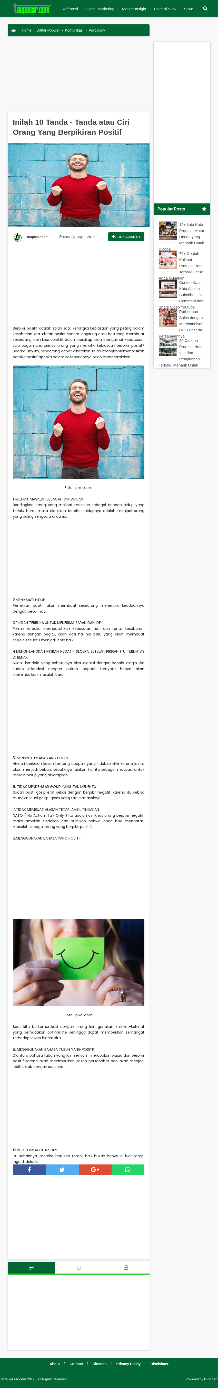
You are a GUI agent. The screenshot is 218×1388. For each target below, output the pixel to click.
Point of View (165, 9)
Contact (76, 1364)
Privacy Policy (128, 1364)
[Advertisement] (79, 76)
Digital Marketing (100, 9)
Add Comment (126, 237)
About (54, 1364)
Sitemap (99, 1364)
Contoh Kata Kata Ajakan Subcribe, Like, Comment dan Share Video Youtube (182, 294)
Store (188, 9)
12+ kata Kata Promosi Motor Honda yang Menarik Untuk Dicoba (181, 236)
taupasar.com (15, 1379)
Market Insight (134, 9)
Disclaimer (159, 1364)
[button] (205, 9)
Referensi (70, 9)
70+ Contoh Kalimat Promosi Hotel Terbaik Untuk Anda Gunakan (181, 265)
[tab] (31, 1268)
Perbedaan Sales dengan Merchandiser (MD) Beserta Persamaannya (181, 323)
